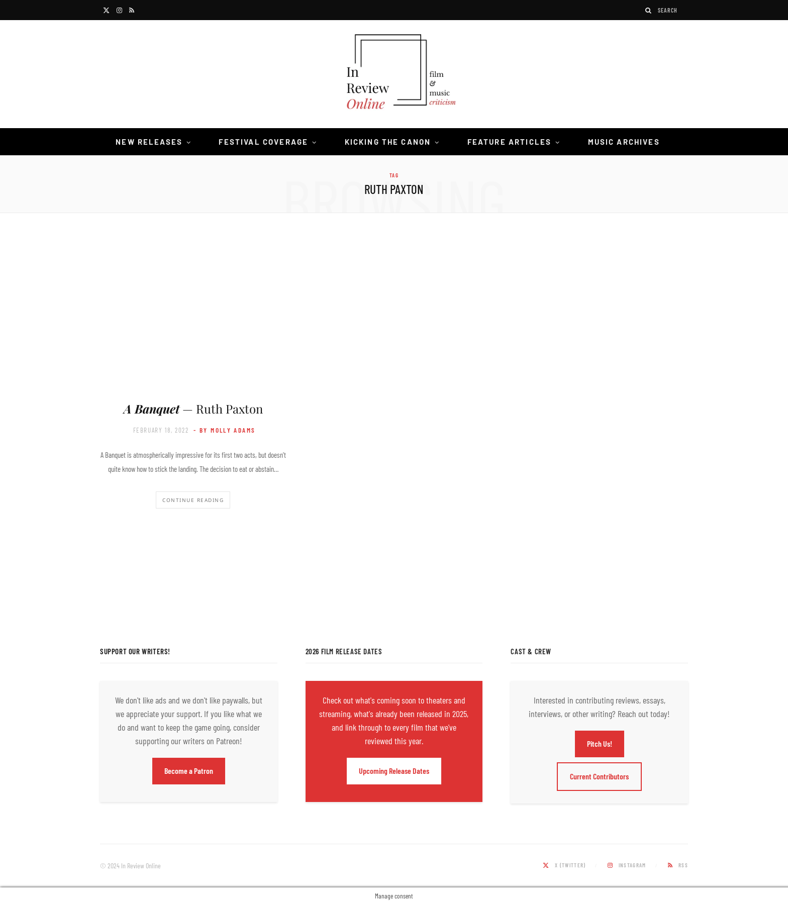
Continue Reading (193, 500)
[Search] (648, 10)
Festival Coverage (263, 141)
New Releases (149, 141)
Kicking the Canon (388, 141)
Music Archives (624, 141)
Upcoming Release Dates (394, 770)
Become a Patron (188, 770)
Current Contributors (599, 776)
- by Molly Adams (224, 430)
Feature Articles (509, 141)
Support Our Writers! (135, 651)
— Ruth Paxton (193, 408)
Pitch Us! (599, 743)
